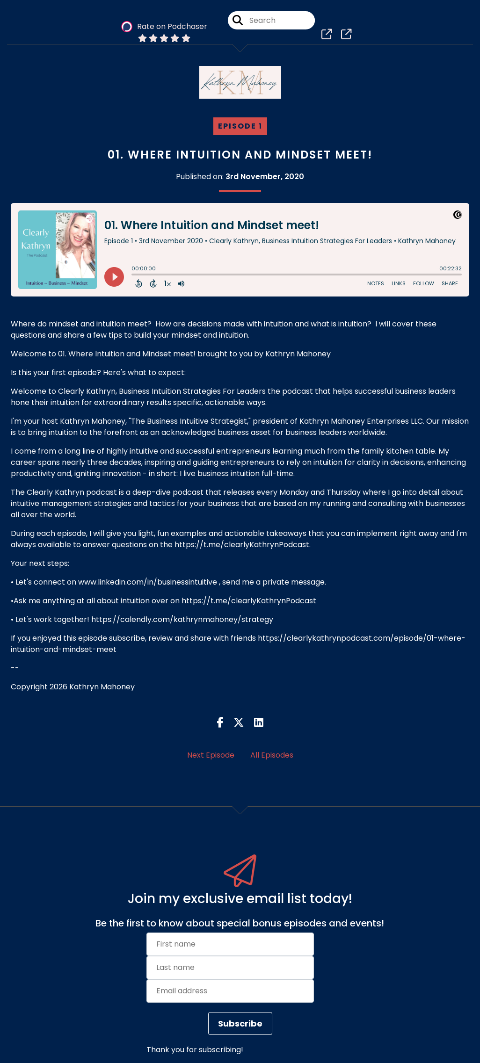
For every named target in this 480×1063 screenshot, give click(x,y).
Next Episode (210, 755)
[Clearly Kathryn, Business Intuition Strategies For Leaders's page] (327, 37)
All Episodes (271, 755)
